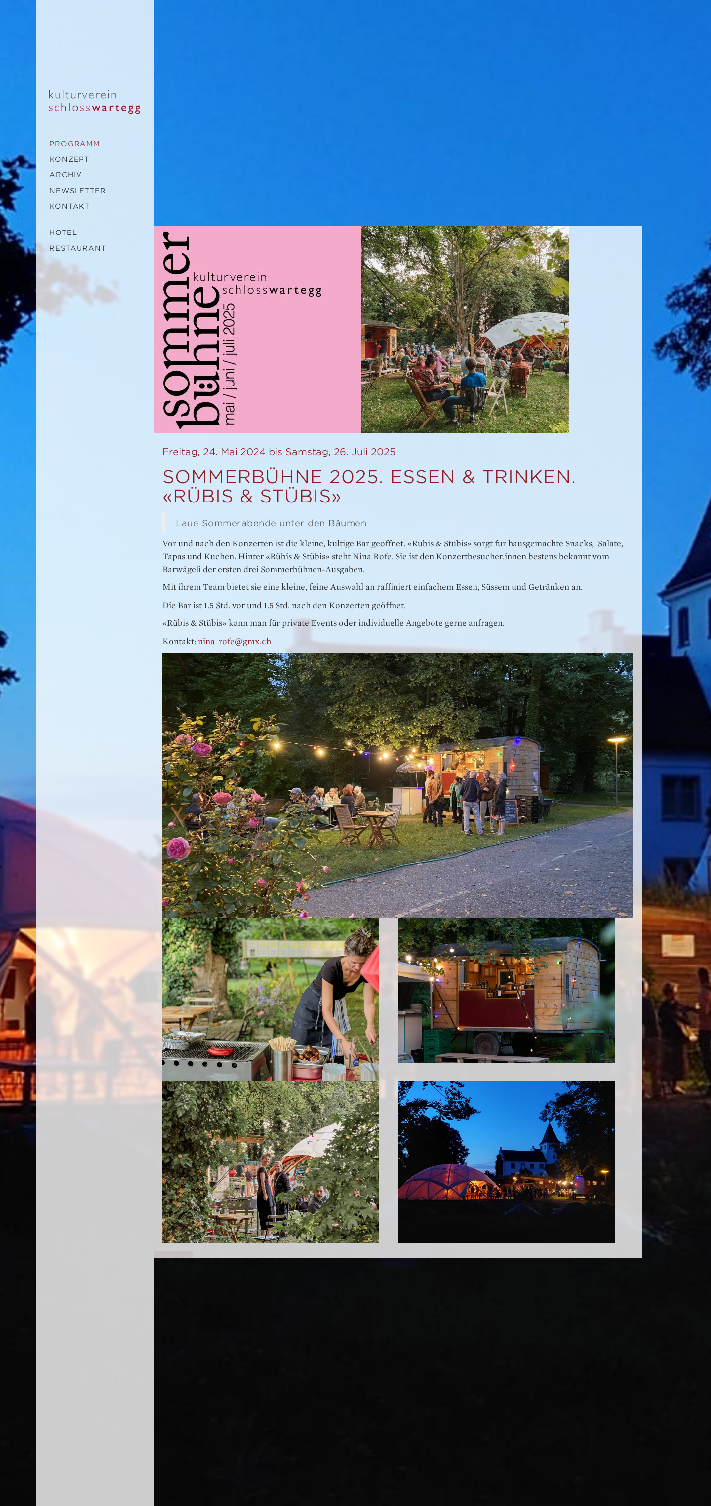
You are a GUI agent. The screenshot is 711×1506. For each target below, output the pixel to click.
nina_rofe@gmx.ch (234, 641)
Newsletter (77, 190)
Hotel (63, 232)
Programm (74, 144)
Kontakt (69, 206)
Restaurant (77, 248)
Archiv (65, 175)
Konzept (69, 159)
